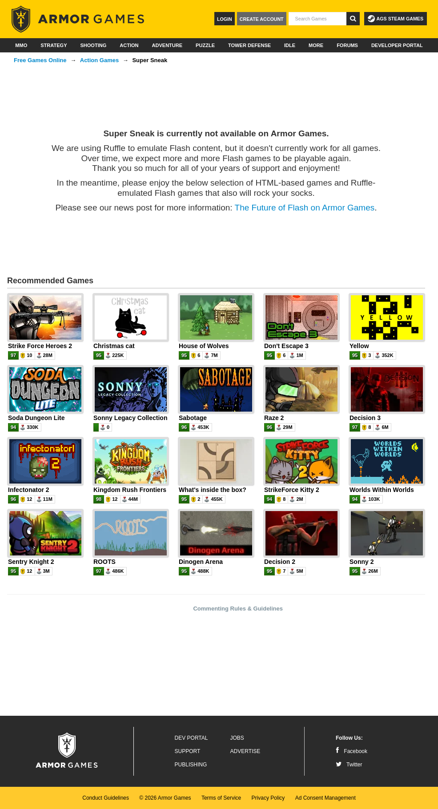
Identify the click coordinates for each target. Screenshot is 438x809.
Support (188, 751)
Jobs (237, 738)
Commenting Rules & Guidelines (238, 608)
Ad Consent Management (325, 798)
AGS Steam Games (395, 18)
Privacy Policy (268, 798)
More (316, 45)
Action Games (99, 60)
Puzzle (205, 45)
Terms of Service (221, 798)
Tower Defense (249, 45)
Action (129, 45)
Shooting (93, 45)
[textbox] (317, 18)
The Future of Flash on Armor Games (305, 207)
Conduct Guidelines (105, 798)
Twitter (349, 764)
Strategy (53, 45)
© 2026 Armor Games (165, 798)
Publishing (191, 764)
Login (224, 19)
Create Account (262, 19)
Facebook (351, 751)
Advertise (245, 751)
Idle (289, 45)
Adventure (167, 45)
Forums (347, 45)
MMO (21, 45)
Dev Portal (191, 738)
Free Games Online (40, 60)
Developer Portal (397, 45)
